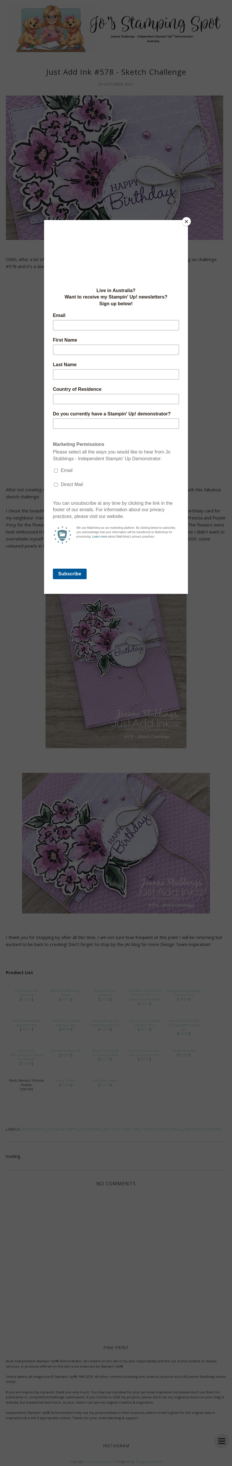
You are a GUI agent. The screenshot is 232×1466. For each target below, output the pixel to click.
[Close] (186, 221)
